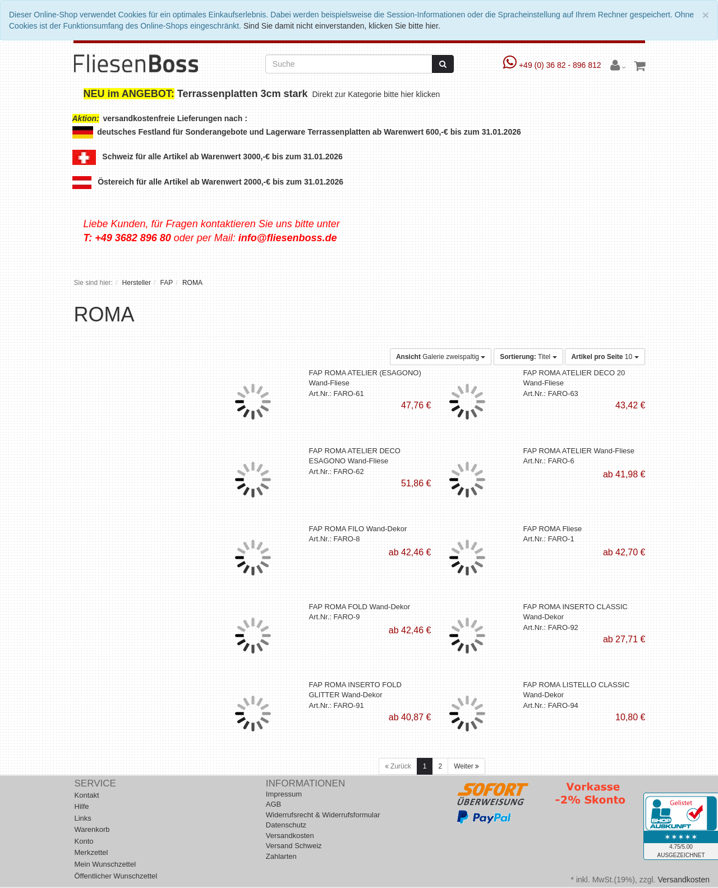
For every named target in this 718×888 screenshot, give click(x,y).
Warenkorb (92, 829)
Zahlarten (281, 856)
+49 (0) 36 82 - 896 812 (553, 65)
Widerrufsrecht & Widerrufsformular (323, 815)
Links (83, 818)
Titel (528, 357)
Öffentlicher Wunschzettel (116, 876)
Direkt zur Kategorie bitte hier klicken (377, 94)
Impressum (284, 794)
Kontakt (87, 795)
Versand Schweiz (294, 845)
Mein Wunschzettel (105, 864)
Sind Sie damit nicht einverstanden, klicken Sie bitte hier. (341, 25)
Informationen (305, 783)
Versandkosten (290, 835)
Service (95, 783)
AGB (273, 804)
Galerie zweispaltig (440, 357)
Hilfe (82, 806)
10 (604, 357)
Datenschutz (286, 825)
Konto (84, 841)
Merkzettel (91, 852)
